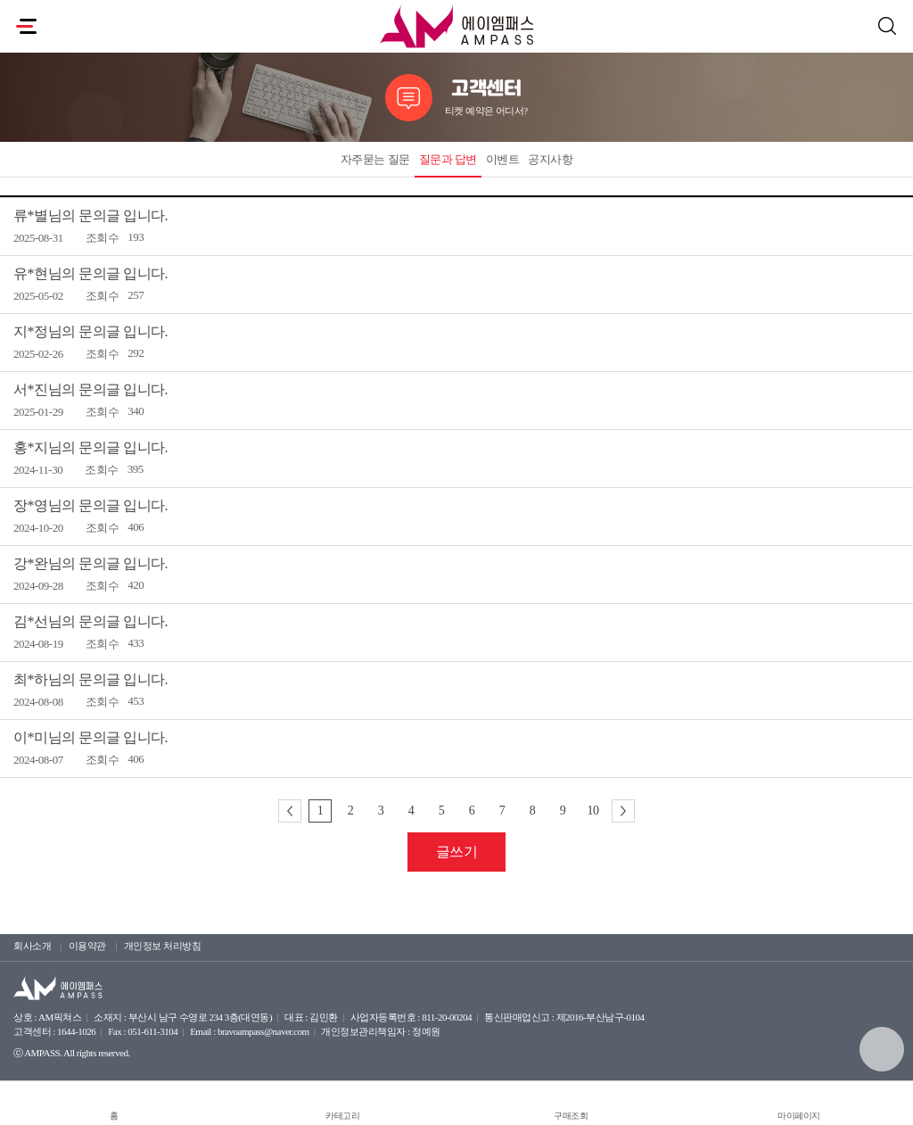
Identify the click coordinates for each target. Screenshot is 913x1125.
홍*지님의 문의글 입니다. (90, 447)
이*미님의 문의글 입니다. (90, 737)
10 (593, 810)
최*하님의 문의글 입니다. (90, 679)
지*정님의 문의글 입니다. (90, 331)
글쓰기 (457, 851)
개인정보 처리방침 (162, 945)
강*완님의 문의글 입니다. (90, 563)
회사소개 (32, 945)
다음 (623, 811)
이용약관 (87, 945)
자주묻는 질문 (375, 159)
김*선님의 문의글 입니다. (90, 621)
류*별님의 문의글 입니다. (90, 215)
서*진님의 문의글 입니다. (90, 389)
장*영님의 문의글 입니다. (90, 505)
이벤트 (503, 159)
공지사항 (550, 159)
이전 (289, 811)
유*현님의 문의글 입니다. (90, 273)
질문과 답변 (448, 159)
